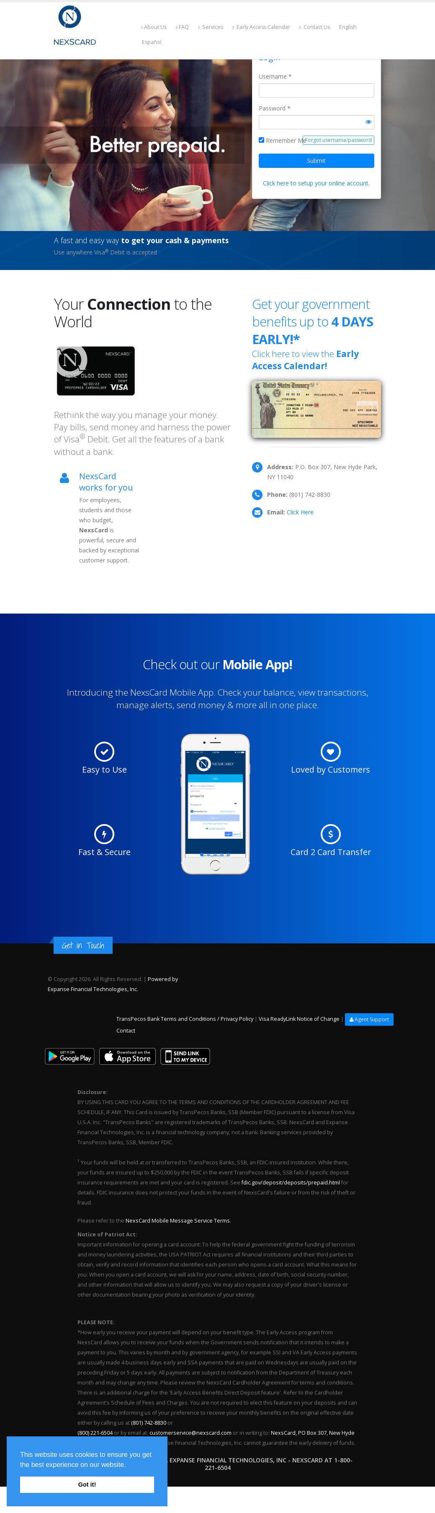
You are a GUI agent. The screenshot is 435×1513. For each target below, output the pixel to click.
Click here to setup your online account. (316, 183)
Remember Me (286, 140)
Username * (275, 76)
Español (151, 42)
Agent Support (369, 1019)
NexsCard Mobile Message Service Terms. (177, 1220)
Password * (275, 108)
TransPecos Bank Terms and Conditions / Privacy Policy (184, 1019)
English (351, 27)
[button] (129, 1465)
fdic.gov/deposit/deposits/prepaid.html (291, 1182)
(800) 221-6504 (95, 1432)
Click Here (300, 512)
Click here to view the (305, 360)
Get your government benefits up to (312, 321)
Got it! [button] (87, 1484)
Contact (125, 1030)
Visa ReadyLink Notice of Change (299, 1019)
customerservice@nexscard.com (190, 1432)
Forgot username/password (338, 140)
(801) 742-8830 (148, 1422)
